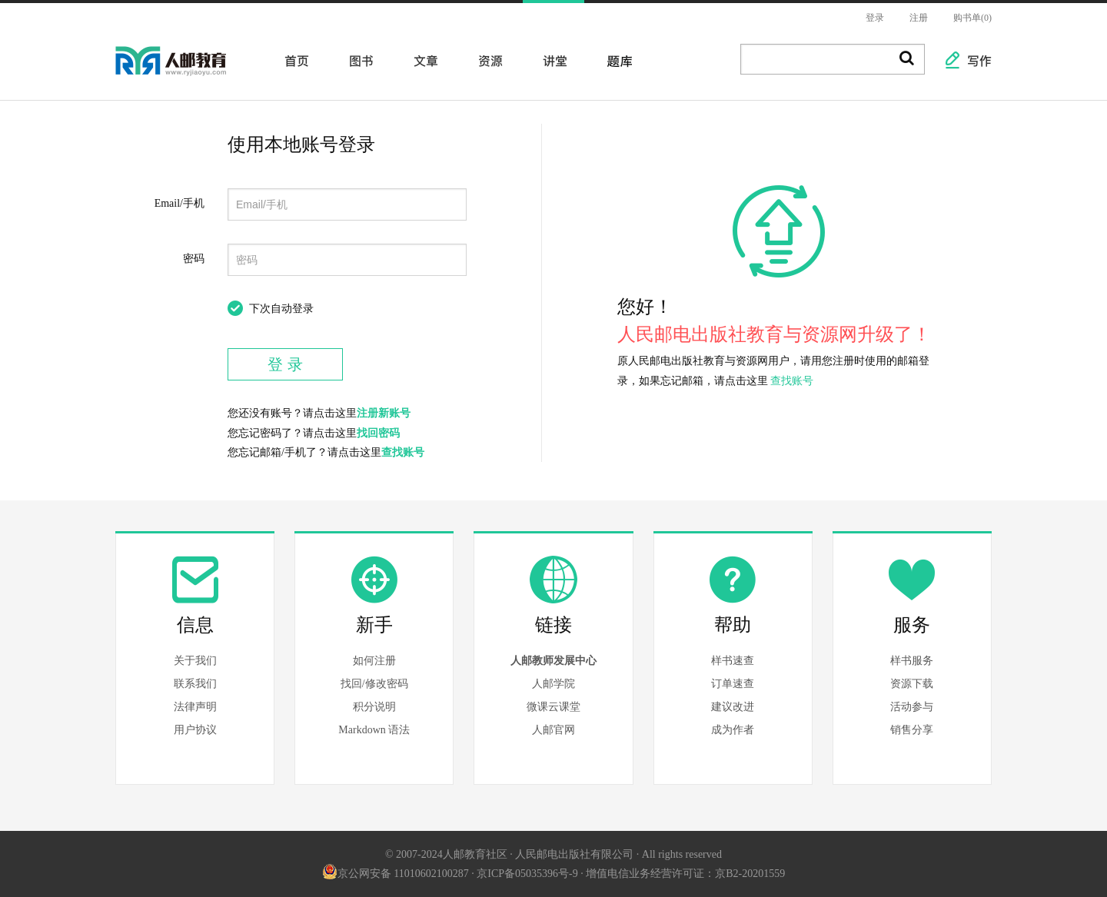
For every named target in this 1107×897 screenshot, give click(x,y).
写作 (971, 60)
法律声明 (195, 707)
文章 (421, 60)
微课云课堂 (553, 707)
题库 (615, 60)
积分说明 (374, 707)
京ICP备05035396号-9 (527, 873)
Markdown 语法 (374, 730)
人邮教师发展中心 (553, 660)
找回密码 (378, 433)
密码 (193, 258)
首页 (292, 60)
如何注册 (374, 660)
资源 (486, 60)
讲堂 (550, 60)
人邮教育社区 (186, 71)
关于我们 (195, 660)
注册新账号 (384, 413)
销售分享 (911, 730)
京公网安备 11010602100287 (395, 873)
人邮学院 (553, 683)
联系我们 (195, 683)
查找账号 (402, 452)
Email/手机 (179, 203)
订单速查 (732, 683)
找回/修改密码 (374, 683)
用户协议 (195, 730)
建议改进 (732, 707)
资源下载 (911, 683)
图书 (357, 60)
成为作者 (732, 730)
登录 (875, 17)
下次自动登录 (281, 308)
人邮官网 (553, 730)
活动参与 (911, 707)
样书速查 (732, 660)
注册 (918, 17)
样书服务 (911, 660)
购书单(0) (972, 17)
